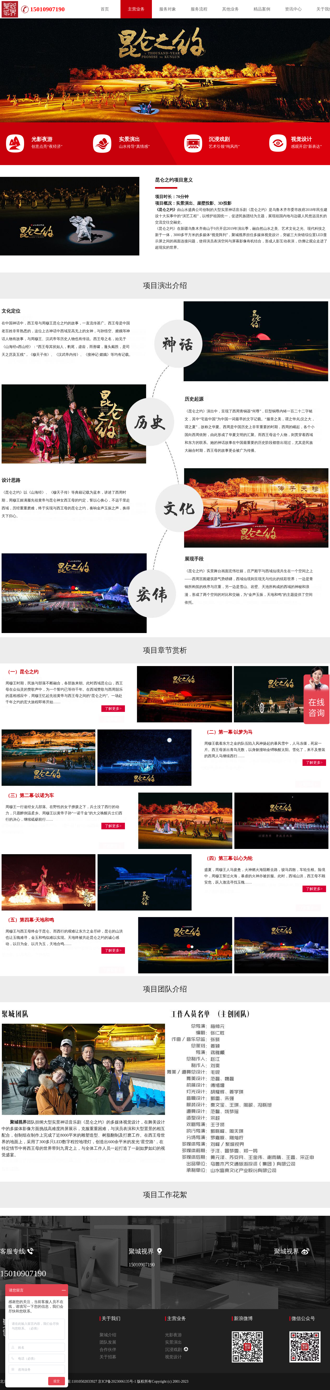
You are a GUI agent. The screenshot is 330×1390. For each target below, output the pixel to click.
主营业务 (136, 9)
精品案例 (262, 9)
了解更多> (113, 709)
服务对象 (167, 9)
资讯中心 (293, 9)
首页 (105, 9)
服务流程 (199, 9)
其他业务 (230, 9)
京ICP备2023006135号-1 (117, 1381)
